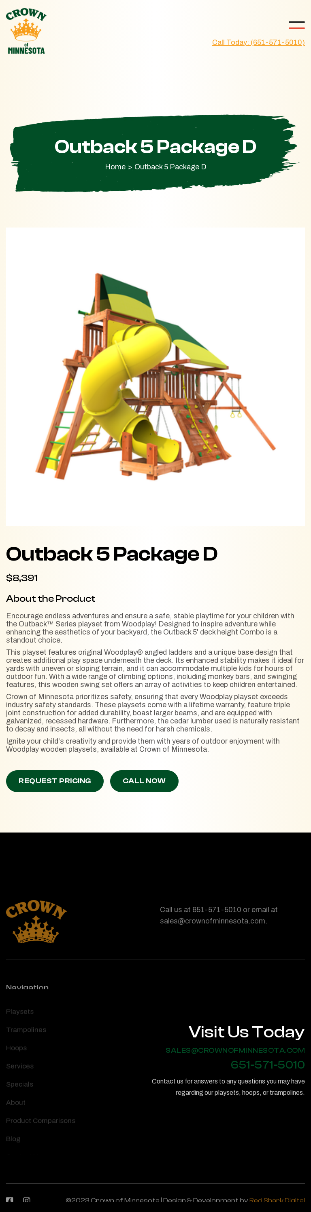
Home (115, 167)
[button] (297, 25)
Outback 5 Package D (170, 167)
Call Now (144, 781)
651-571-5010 (268, 1065)
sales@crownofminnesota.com (235, 1051)
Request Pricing (55, 781)
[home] (26, 31)
